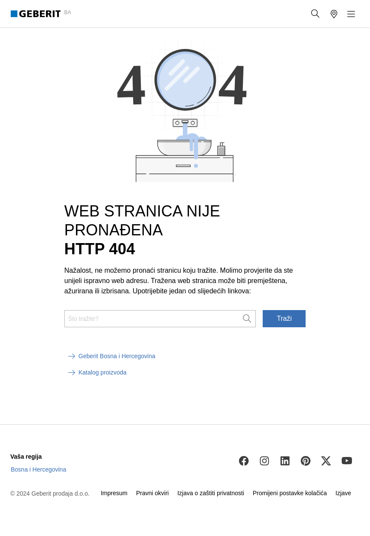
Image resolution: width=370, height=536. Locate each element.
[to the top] (345, 403)
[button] (315, 13)
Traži (284, 318)
